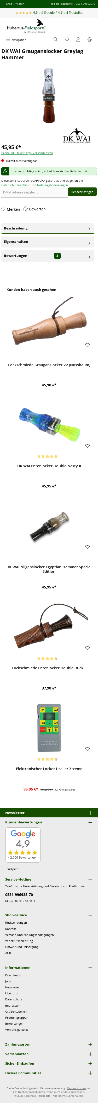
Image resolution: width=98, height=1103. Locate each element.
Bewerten (37, 209)
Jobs (8, 981)
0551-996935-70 (19, 894)
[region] (49, 542)
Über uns (11, 993)
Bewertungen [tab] (47, 256)
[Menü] (16, 40)
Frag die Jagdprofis (61, 3)
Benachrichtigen (82, 192)
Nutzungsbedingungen (52, 185)
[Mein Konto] (78, 40)
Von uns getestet (16, 1029)
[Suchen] (55, 40)
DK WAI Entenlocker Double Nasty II (49, 466)
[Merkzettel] (67, 40)
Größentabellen (16, 1011)
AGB (8, 953)
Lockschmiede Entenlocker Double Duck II (49, 668)
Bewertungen (14, 1023)
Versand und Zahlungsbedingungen (29, 935)
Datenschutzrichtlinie (15, 185)
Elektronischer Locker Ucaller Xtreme (49, 768)
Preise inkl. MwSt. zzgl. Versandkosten (27, 153)
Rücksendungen (16, 922)
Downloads (13, 975)
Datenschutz (13, 999)
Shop (9, 3)
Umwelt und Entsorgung (21, 947)
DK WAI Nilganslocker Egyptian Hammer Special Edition (49, 569)
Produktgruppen (16, 1017)
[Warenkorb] (89, 40)
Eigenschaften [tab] (47, 241)
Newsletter (12, 987)
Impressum (12, 1005)
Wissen (19, 3)
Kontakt (10, 929)
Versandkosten (76, 1088)
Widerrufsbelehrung (19, 941)
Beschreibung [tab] (47, 228)
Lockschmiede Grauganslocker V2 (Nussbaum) (49, 365)
